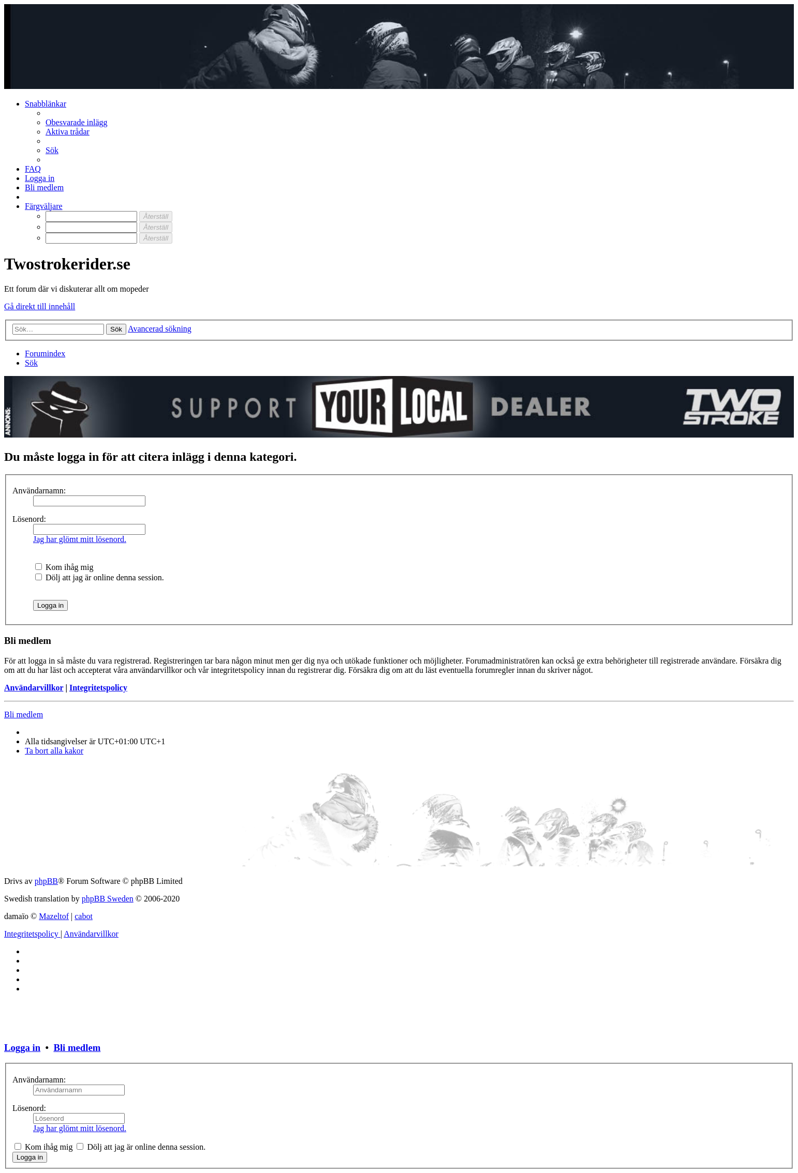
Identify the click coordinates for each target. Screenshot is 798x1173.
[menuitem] (77, 122)
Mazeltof (54, 916)
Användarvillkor (33, 687)
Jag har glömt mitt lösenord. (79, 539)
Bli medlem (23, 714)
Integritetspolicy (98, 687)
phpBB (46, 881)
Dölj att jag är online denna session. (99, 577)
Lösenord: (29, 519)
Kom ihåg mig (64, 567)
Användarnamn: (39, 490)
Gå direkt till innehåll (39, 306)
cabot (84, 916)
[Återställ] (155, 216)
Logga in (22, 1047)
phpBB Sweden (108, 898)
